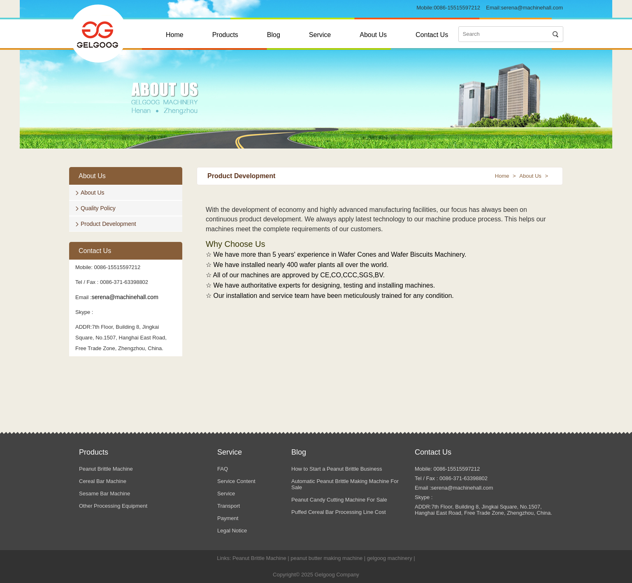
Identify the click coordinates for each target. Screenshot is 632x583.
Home (175, 34)
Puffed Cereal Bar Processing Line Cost (338, 512)
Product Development (108, 224)
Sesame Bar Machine (104, 493)
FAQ (222, 469)
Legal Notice (232, 530)
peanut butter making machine (326, 558)
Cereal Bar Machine (102, 481)
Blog (273, 34)
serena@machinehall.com (532, 8)
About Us (373, 34)
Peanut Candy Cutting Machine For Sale (339, 500)
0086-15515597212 (457, 8)
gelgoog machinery (389, 558)
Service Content (236, 481)
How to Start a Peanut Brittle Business (336, 469)
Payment (227, 518)
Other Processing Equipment (113, 506)
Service (320, 34)
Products (225, 34)
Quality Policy (98, 208)
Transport (228, 506)
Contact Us (432, 34)
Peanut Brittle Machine (106, 469)
